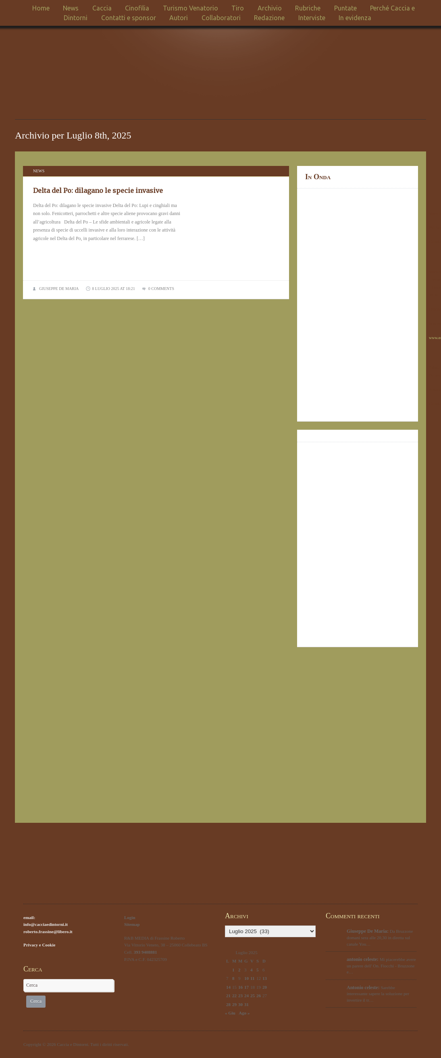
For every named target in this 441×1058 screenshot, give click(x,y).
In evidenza (355, 17)
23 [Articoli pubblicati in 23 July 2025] (240, 995)
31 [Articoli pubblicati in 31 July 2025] (246, 1004)
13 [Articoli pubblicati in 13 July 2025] (264, 978)
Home (41, 8)
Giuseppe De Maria (59, 288)
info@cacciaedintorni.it (45, 924)
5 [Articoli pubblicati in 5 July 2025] (257, 969)
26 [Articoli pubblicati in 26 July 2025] (258, 995)
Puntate (345, 8)
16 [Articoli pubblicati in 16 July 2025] (240, 987)
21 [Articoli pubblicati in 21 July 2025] (228, 995)
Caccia (102, 8)
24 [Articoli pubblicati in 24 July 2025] (246, 995)
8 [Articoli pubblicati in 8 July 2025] (233, 978)
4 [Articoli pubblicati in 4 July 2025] (251, 969)
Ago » (244, 1012)
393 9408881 (145, 952)
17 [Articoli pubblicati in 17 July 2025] (246, 987)
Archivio (270, 8)
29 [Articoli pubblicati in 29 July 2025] (234, 1004)
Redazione (269, 17)
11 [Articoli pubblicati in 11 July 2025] (252, 978)
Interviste (311, 17)
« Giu (230, 1012)
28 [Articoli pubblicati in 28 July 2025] (228, 1004)
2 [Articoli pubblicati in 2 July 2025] (239, 969)
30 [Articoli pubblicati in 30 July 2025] (240, 1004)
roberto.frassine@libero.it (48, 931)
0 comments (161, 288)
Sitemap (132, 924)
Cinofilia (137, 8)
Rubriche (307, 8)
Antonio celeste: (363, 987)
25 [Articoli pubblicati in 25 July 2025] (252, 995)
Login (129, 917)
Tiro (237, 8)
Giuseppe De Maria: (368, 931)
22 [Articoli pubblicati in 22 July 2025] (234, 995)
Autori (178, 17)
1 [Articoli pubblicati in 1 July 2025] (233, 969)
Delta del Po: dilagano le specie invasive (98, 190)
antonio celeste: (363, 959)
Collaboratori (221, 17)
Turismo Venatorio (190, 8)
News (71, 8)
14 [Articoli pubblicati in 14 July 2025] (228, 987)
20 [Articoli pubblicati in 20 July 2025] (264, 987)
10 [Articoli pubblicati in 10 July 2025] (246, 978)
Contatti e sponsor (128, 17)
